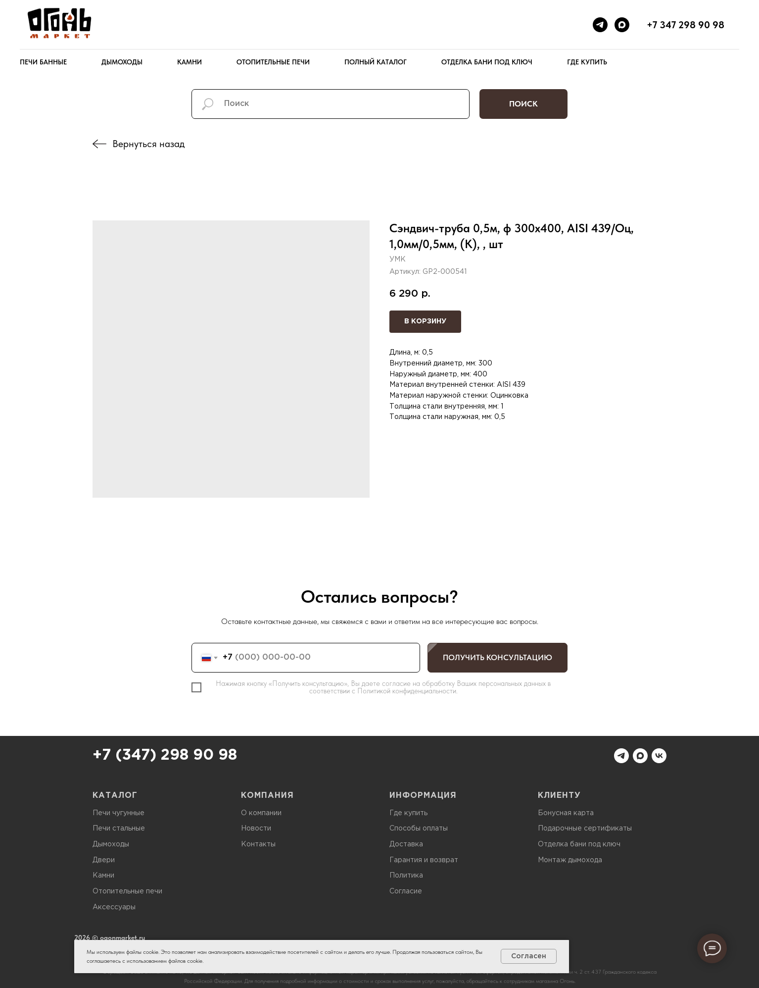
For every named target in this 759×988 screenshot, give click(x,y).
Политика (406, 876)
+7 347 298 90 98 (685, 25)
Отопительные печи (273, 62)
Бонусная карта (566, 813)
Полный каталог (375, 62)
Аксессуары (114, 907)
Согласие (405, 891)
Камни (189, 62)
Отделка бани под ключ (486, 62)
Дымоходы (121, 62)
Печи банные (43, 62)
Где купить (587, 62)
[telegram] (600, 24)
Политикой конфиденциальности (406, 690)
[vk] (659, 755)
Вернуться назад (148, 144)
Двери (104, 860)
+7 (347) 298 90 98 (165, 755)
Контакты (258, 844)
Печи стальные (119, 829)
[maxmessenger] (622, 24)
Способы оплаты (418, 829)
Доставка (406, 844)
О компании (261, 813)
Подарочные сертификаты (585, 829)
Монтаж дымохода (570, 860)
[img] (99, 144)
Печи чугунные (118, 813)
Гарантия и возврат (423, 860)
